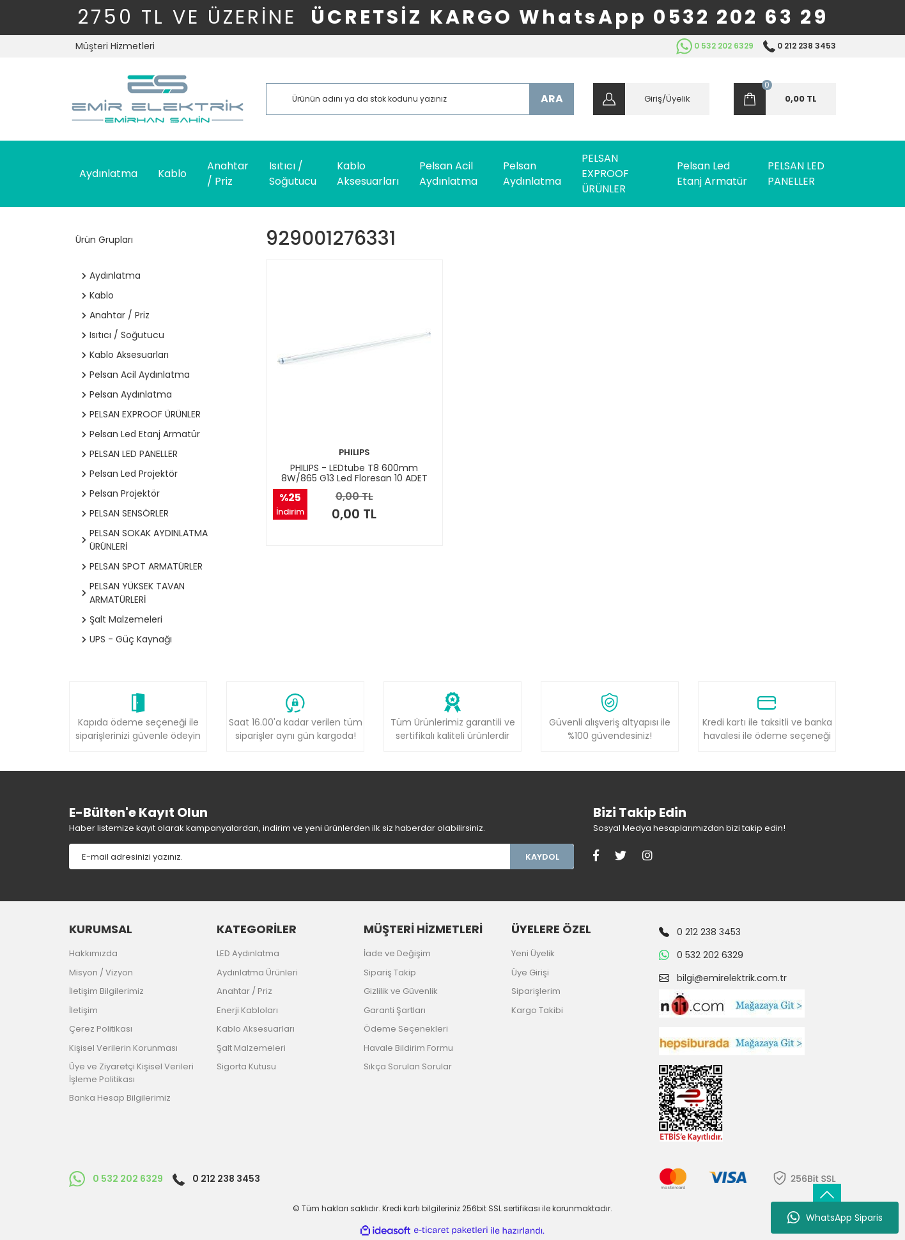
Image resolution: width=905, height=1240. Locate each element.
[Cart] (785, 99)
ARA (552, 98)
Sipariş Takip (390, 972)
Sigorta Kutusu (246, 1066)
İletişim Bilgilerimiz (106, 991)
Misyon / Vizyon (101, 972)
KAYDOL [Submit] (542, 857)
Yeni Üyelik (533, 953)
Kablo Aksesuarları (256, 1029)
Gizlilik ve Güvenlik (401, 991)
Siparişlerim (536, 991)
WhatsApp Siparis (835, 1218)
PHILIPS (354, 452)
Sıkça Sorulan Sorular (408, 1066)
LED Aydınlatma (248, 953)
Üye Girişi (530, 972)
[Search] (420, 99)
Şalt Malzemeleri (251, 1048)
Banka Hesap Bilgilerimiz (120, 1098)
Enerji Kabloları (247, 1010)
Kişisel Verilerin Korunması (123, 1048)
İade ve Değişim (397, 953)
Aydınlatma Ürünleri (257, 972)
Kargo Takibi (537, 1010)
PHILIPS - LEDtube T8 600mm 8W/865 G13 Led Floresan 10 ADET (354, 473)
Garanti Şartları (395, 1010)
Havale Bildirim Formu (408, 1048)
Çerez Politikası (100, 1029)
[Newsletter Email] (289, 856)
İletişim (83, 1010)
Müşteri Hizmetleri (115, 46)
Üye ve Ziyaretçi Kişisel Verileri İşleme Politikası (131, 1072)
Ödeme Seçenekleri (406, 1029)
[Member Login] (651, 99)
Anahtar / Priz (244, 991)
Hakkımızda (93, 953)
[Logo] (157, 99)
